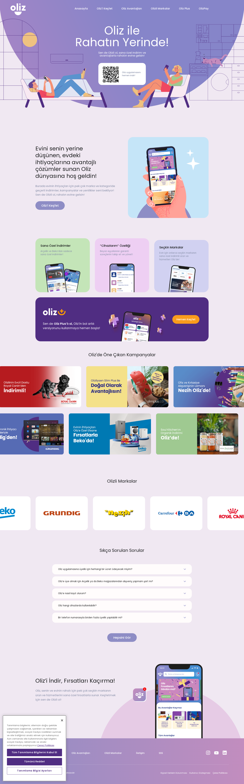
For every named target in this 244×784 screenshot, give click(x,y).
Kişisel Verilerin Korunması (174, 772)
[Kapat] (62, 720)
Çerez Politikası (220, 772)
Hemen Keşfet (186, 319)
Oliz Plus (184, 8)
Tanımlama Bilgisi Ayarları (34, 770)
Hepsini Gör (122, 637)
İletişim (140, 753)
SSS (161, 753)
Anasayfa (81, 8)
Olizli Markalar (160, 8)
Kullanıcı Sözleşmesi (199, 772)
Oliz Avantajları (131, 8)
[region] (34, 748)
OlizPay (204, 8)
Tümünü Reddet (34, 761)
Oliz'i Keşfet (105, 8)
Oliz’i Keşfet (50, 205)
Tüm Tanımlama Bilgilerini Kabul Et (34, 752)
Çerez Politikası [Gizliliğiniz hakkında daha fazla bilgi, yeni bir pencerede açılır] (45, 745)
